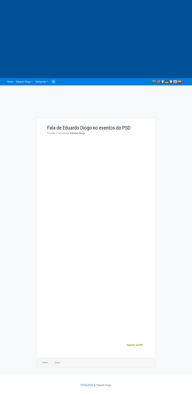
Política (45, 362)
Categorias (40, 81)
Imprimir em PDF (135, 345)
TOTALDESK (86, 385)
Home (10, 81)
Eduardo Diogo (23, 81)
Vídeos (57, 362)
